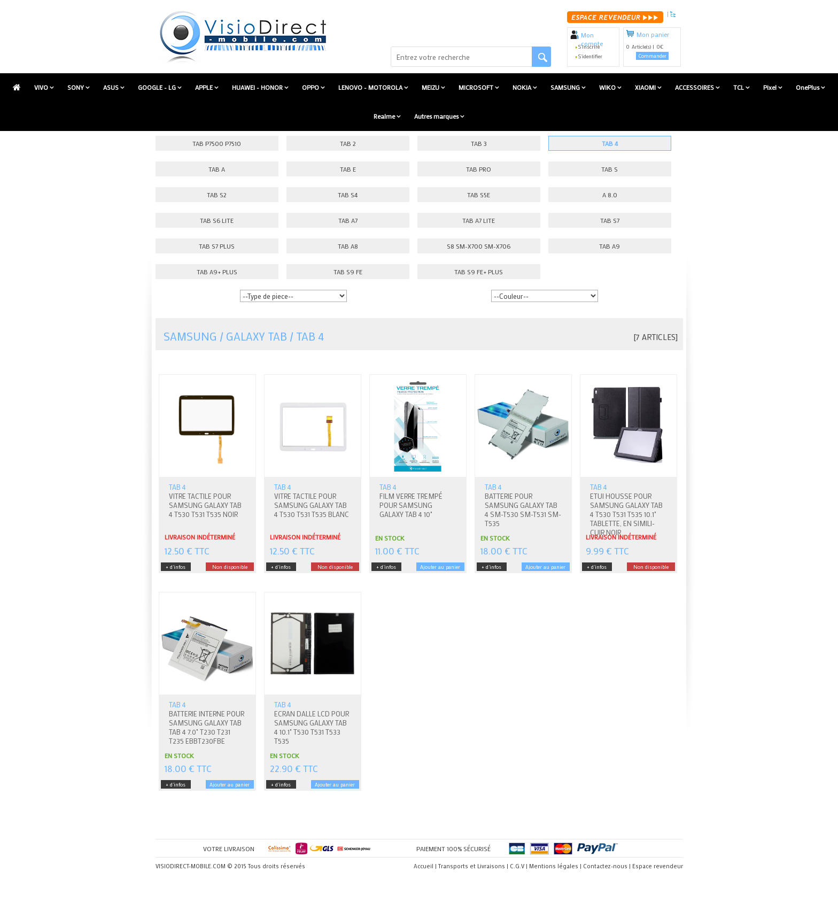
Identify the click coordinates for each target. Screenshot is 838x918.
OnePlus (808, 87)
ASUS (111, 87)
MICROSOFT (477, 87)
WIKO (608, 87)
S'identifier (590, 56)
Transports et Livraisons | (473, 866)
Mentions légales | (555, 866)
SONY (76, 87)
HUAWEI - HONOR (258, 87)
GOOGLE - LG (157, 87)
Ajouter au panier (440, 567)
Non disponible (229, 567)
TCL (739, 87)
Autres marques (437, 116)
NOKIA (523, 87)
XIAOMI (646, 87)
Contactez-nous (605, 866)
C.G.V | (518, 866)
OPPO (311, 87)
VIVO (42, 87)
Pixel (770, 87)
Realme (385, 116)
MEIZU (431, 87)
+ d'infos (175, 567)
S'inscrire (589, 46)
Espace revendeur (657, 866)
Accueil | (425, 866)
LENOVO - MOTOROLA (371, 87)
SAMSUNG (565, 87)
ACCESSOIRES (695, 87)
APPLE (204, 87)
